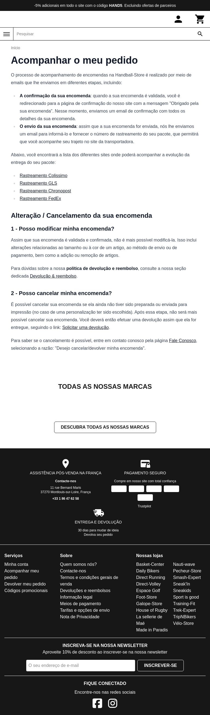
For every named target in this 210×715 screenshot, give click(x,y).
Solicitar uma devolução (85, 327)
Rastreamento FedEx (40, 198)
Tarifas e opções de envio (85, 610)
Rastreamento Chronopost (45, 191)
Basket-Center (150, 564)
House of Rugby (152, 610)
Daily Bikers (147, 571)
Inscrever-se (160, 665)
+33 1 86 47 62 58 (65, 499)
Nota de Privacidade (80, 616)
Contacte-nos (65, 481)
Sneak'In (181, 584)
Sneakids (182, 590)
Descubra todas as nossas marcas (105, 427)
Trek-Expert (184, 610)
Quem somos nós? (78, 564)
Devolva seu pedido (98, 535)
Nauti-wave (184, 564)
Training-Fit (184, 603)
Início (15, 48)
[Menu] (6, 34)
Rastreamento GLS (38, 183)
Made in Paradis (152, 630)
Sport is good (186, 597)
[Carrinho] (200, 19)
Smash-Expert (187, 577)
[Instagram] (112, 704)
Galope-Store (149, 603)
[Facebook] (97, 704)
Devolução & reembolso (53, 276)
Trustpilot (144, 506)
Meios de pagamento (80, 603)
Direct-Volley (148, 584)
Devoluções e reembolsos (85, 590)
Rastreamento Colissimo (43, 175)
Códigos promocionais (26, 590)
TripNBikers (184, 616)
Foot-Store (146, 597)
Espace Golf (148, 590)
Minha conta (16, 564)
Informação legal (76, 597)
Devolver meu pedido (25, 584)
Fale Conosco (182, 340)
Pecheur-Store (187, 571)
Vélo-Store (183, 623)
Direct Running (150, 577)
